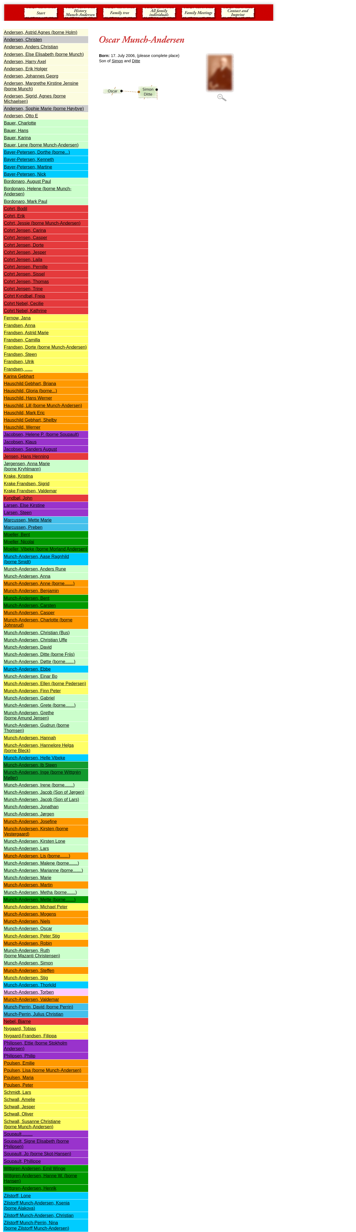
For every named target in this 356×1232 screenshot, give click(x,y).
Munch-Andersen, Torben (29, 992)
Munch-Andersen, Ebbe (27, 669)
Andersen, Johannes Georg (31, 76)
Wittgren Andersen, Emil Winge (34, 1168)
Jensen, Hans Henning (26, 456)
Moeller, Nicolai (19, 541)
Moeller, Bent (17, 534)
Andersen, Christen (23, 39)
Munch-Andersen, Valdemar (31, 999)
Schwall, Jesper (19, 1106)
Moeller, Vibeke (20, 549)
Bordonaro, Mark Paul (25, 201)
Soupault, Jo (37, 1153)
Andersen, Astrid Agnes (40, 32)
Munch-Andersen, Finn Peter (32, 690)
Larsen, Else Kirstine (24, 505)
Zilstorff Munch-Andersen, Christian (38, 1215)
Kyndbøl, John (18, 498)
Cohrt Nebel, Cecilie (23, 303)
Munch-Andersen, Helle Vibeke (34, 757)
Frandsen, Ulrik (19, 361)
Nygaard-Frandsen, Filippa (30, 1035)
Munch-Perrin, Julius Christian (33, 1014)
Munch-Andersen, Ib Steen (30, 765)
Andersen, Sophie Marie (44, 108)
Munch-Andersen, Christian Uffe (35, 640)
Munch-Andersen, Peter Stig (32, 936)
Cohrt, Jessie (42, 223)
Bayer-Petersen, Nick (25, 174)
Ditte (136, 61)
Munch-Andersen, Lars (26, 848)
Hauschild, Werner (22, 427)
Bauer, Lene (41, 145)
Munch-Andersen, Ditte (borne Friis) (39, 654)
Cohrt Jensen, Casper (25, 237)
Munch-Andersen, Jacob (28, 792)
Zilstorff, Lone (17, 1195)
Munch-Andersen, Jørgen (29, 814)
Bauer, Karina (17, 137)
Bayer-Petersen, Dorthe (37, 152)
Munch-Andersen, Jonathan (31, 806)
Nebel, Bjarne (17, 1021)
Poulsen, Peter (18, 1085)
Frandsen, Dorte (45, 347)
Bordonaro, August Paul (27, 181)
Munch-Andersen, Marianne (43, 870)
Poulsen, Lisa (42, 1070)
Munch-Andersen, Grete (40, 705)
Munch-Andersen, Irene (39, 785)
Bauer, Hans (16, 130)
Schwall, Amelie (19, 1099)
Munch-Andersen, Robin (28, 943)
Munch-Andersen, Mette (40, 899)
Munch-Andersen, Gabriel (29, 698)
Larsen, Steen (18, 512)
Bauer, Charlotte (20, 123)
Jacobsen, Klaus (20, 442)
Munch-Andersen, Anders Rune (35, 569)
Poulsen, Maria (19, 1077)
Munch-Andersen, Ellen (45, 683)
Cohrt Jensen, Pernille (26, 266)
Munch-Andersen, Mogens (30, 914)
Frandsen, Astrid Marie (26, 332)
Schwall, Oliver (18, 1114)
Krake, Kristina (18, 476)
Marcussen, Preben (23, 527)
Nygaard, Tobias (20, 1028)
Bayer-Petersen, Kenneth (29, 159)
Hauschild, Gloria (30, 390)
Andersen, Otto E (21, 115)
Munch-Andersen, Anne (39, 583)
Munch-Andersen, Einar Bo (30, 676)
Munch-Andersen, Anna (27, 576)
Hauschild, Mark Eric (24, 412)
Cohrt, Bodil (15, 208)
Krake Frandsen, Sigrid (27, 483)
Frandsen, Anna (19, 325)
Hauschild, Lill (43, 405)
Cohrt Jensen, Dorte (24, 245)
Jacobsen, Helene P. (41, 434)
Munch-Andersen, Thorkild (30, 985)
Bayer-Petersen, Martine (28, 167)
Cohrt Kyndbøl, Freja (24, 296)
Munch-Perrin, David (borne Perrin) (38, 1007)
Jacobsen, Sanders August (30, 449)
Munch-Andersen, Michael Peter (36, 906)
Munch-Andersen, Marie (27, 877)
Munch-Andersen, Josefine (30, 821)
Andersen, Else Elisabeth (44, 54)
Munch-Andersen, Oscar (28, 928)
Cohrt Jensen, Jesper (25, 252)
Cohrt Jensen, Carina (25, 230)
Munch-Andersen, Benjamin (31, 590)
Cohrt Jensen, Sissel (24, 274)
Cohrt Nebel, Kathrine (25, 310)
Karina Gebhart (19, 376)
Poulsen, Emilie (19, 1063)
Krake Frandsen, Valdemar (30, 491)
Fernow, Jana (17, 318)
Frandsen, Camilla (22, 340)
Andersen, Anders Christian (31, 46)
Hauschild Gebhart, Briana (30, 383)
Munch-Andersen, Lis (37, 856)
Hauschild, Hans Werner (28, 398)
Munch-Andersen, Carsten (30, 605)
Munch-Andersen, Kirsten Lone (34, 841)
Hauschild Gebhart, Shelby (30, 420)
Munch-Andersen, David (28, 647)
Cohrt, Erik (14, 216)
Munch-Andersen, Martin (28, 885)
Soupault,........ (18, 1134)
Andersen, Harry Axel (25, 61)
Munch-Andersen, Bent (27, 598)
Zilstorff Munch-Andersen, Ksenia (37, 1203)
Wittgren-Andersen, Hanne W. (34, 1175)
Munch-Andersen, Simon (28, 963)
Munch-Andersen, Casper (29, 612)
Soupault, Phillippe (22, 1161)
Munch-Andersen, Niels (27, 921)
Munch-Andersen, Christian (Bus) (37, 632)
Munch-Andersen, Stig (26, 977)
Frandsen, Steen (20, 354)
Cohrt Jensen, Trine (23, 288)
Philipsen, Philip (19, 1055)
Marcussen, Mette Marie (28, 520)
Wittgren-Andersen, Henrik (30, 1188)
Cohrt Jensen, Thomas (26, 281)
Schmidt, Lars (17, 1092)
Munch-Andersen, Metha (40, 892)
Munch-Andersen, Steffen (29, 970)
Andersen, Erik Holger (26, 68)
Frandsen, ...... (18, 369)
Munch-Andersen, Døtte (39, 661)
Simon (117, 61)
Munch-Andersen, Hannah (30, 737)
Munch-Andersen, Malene (41, 863)
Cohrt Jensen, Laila (23, 259)
